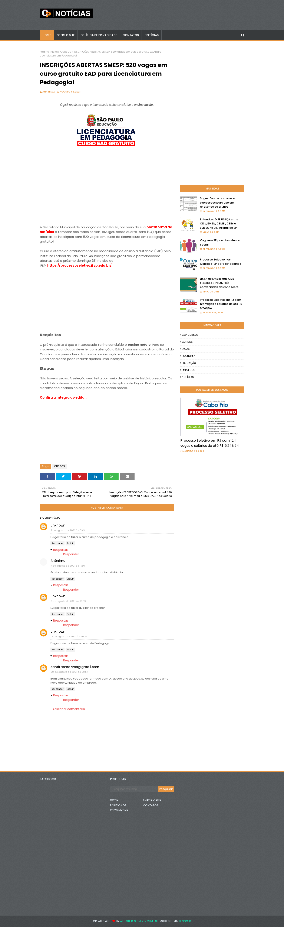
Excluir (70, 543)
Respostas (60, 550)
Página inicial (49, 52)
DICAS (186, 349)
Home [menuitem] (47, 35)
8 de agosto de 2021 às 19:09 (68, 601)
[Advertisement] (107, 190)
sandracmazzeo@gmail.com (74, 667)
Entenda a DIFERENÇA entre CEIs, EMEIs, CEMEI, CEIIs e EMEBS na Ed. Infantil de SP (219, 223)
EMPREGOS (188, 370)
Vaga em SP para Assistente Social (220, 242)
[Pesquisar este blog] (134, 789)
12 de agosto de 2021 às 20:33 (69, 636)
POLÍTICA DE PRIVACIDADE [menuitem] (98, 35)
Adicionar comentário (69, 709)
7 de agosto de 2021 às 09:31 (68, 530)
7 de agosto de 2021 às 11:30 (68, 565)
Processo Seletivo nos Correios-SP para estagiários (220, 261)
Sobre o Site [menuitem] (65, 35)
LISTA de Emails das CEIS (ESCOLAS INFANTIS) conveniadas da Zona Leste (219, 283)
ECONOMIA (188, 356)
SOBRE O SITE (152, 800)
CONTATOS (150, 805)
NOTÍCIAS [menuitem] (152, 35)
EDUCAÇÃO (189, 363)
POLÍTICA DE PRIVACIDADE (119, 807)
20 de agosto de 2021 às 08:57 (69, 672)
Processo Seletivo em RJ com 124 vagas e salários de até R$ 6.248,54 (221, 304)
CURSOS (65, 52)
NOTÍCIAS (188, 377)
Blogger (185, 921)
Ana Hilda (48, 91)
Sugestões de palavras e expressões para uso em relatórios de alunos (217, 202)
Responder (57, 543)
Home (114, 800)
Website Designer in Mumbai (138, 921)
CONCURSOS (190, 335)
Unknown (57, 525)
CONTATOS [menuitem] (131, 35)
